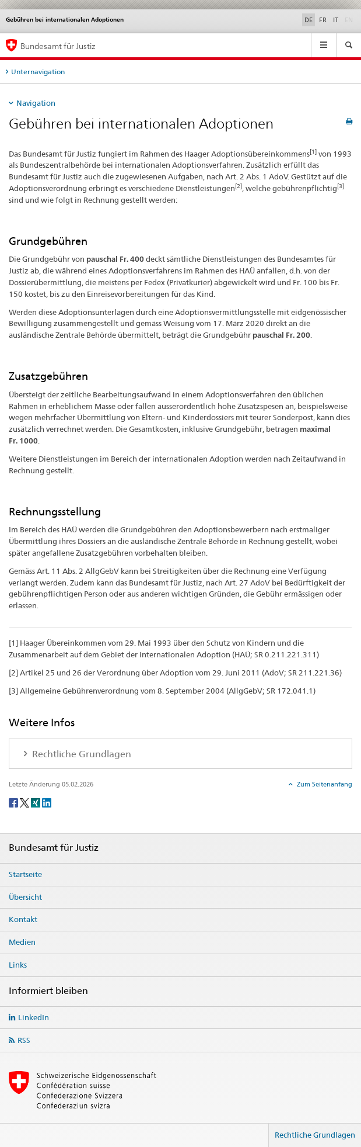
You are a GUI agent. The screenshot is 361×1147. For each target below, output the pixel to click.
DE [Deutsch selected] (308, 20)
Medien (22, 942)
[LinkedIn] (46, 802)
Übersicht (25, 897)
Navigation (35, 103)
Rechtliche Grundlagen (315, 1134)
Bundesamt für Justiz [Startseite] (58, 46)
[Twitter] (25, 802)
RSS (23, 1040)
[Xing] (36, 802)
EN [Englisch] (350, 19)
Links (18, 964)
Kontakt (23, 919)
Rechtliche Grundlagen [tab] (80, 754)
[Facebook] (14, 802)
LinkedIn (33, 1017)
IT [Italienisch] (335, 20)
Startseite (25, 874)
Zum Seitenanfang (323, 784)
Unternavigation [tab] (38, 71)
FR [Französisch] (323, 20)
